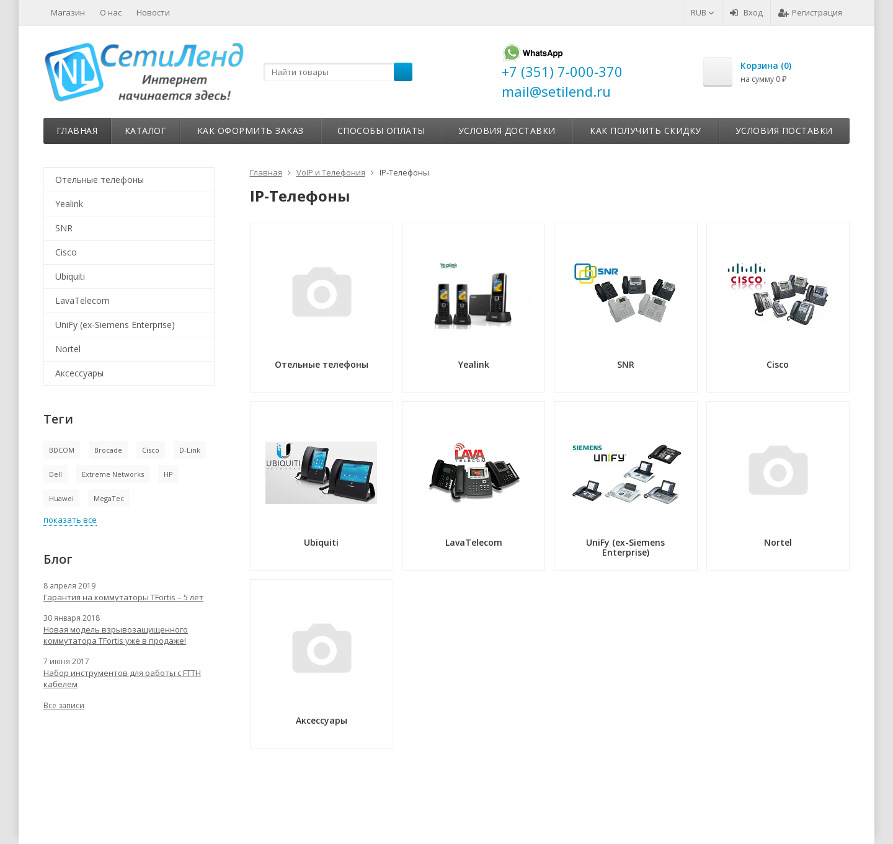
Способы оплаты (381, 130)
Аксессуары (79, 373)
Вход (746, 12)
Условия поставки (784, 130)
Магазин (68, 12)
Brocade (108, 450)
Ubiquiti (70, 276)
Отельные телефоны (99, 179)
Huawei (61, 498)
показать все (70, 519)
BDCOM (61, 450)
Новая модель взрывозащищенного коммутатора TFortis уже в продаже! (115, 635)
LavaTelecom (82, 300)
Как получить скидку (645, 130)
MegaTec (109, 498)
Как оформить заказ (250, 130)
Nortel (68, 349)
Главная (77, 130)
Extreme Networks (113, 474)
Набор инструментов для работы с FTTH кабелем (122, 678)
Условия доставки (507, 130)
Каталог (146, 130)
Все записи (63, 705)
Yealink (69, 204)
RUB (702, 12)
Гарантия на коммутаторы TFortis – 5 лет (123, 597)
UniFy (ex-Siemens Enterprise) (115, 325)
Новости (153, 12)
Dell (55, 474)
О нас (111, 12)
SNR (64, 228)
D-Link (189, 450)
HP (168, 474)
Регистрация (810, 12)
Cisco (66, 252)
